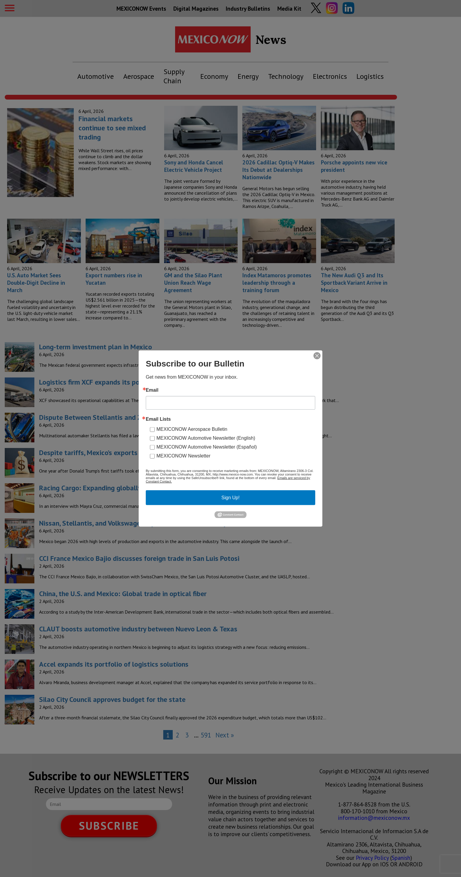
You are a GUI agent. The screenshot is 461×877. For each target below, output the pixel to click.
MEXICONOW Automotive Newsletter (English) (205, 438)
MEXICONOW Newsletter (183, 455)
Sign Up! (230, 497)
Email (152, 390)
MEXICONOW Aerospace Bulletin (191, 429)
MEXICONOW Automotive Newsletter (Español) (206, 446)
